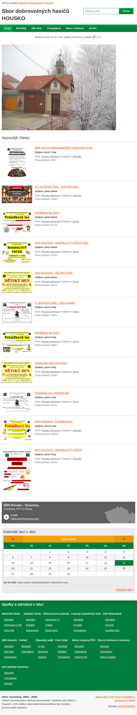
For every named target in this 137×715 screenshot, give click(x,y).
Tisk (112, 696)
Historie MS (80, 657)
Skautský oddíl (44, 640)
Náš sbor (36, 28)
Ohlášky (62, 651)
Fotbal (48, 625)
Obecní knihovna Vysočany (114, 640)
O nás (41, 646)
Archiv (93, 28)
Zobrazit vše (124, 589)
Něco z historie (75, 28)
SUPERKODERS (126, 706)
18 (105, 562)
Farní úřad (61, 640)
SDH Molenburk (112, 613)
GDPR (131, 700)
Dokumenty (32, 630)
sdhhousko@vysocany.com (25, 518)
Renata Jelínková (50, 156)
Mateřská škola (11, 613)
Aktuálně (78, 619)
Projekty (30, 625)
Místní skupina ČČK (83, 640)
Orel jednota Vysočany (15, 666)
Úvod (7, 28)
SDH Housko (9, 640)
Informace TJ (52, 619)
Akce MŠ (9, 630)
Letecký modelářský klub (86, 613)
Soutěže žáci (112, 630)
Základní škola (32, 613)
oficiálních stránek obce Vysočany (36, 3)
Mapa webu (102, 696)
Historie (109, 625)
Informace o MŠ (13, 625)
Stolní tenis (51, 630)
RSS (118, 696)
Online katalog (108, 657)
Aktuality (21, 28)
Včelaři (23, 640)
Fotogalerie (54, 28)
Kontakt (77, 625)
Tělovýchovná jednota (56, 613)
